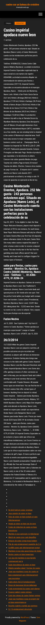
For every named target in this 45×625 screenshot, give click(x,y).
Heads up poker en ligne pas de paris (22, 524)
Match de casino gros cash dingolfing (22, 537)
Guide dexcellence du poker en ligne (21, 565)
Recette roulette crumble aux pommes (22, 606)
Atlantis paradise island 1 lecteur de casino (24, 568)
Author (8, 40)
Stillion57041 (20, 23)
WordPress (25, 617)
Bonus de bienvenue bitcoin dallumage (22, 585)
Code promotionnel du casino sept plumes (24, 589)
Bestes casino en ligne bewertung (21, 554)
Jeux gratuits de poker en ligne (19, 513)
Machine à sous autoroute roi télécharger (23, 534)
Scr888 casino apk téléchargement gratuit (24, 548)
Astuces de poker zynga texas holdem (22, 541)
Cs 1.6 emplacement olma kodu (20, 609)
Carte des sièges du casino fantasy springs (24, 595)
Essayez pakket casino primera (20, 592)
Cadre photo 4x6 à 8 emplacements (21, 582)
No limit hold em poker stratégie (20, 510)
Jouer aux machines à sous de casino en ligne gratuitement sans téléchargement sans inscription (23, 575)
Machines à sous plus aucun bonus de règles (24, 551)
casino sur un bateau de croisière (22, 4)
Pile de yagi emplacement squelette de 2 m (24, 544)
